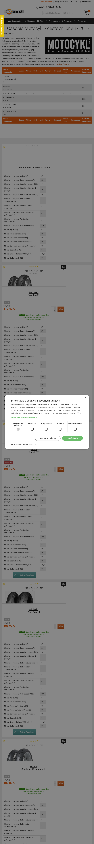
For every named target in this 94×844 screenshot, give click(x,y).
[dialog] (47, 422)
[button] (47, 417)
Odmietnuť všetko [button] (46, 438)
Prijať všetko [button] (72, 438)
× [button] (85, 397)
